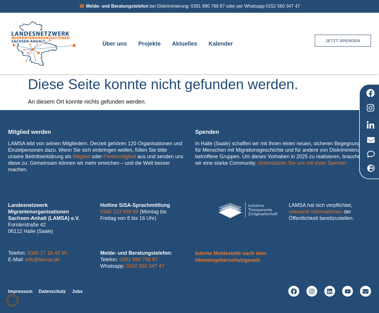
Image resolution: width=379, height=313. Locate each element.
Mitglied (81, 156)
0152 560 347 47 (145, 266)
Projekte (149, 43)
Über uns (114, 43)
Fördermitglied (119, 156)
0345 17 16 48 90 (47, 253)
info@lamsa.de (43, 259)
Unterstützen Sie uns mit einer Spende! (302, 163)
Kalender (221, 43)
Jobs (86, 291)
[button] (12, 300)
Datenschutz (58, 291)
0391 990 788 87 (139, 259)
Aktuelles (184, 43)
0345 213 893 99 (119, 212)
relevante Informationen (315, 212)
